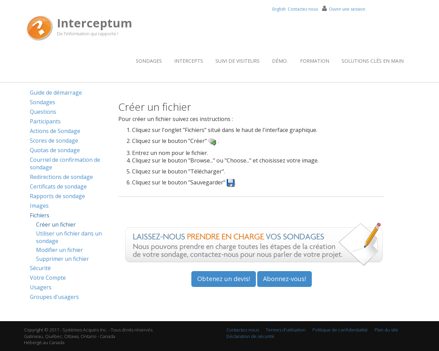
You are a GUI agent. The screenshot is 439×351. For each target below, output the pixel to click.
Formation (314, 61)
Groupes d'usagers (54, 297)
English (279, 9)
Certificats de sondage (58, 186)
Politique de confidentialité (340, 330)
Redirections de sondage (61, 177)
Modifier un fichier (59, 250)
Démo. (280, 61)
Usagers (40, 287)
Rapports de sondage (57, 196)
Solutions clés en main (373, 61)
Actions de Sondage (55, 131)
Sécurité (40, 268)
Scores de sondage (54, 140)
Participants (45, 121)
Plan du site (386, 330)
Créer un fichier (56, 224)
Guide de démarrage (56, 92)
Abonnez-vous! (284, 279)
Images (39, 205)
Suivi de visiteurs (237, 61)
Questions (43, 112)
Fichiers (39, 215)
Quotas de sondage (55, 150)
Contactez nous (303, 9)
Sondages (149, 61)
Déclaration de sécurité (250, 336)
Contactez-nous (242, 330)
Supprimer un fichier (62, 259)
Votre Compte (48, 277)
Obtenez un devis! (223, 279)
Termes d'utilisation (286, 330)
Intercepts (188, 61)
